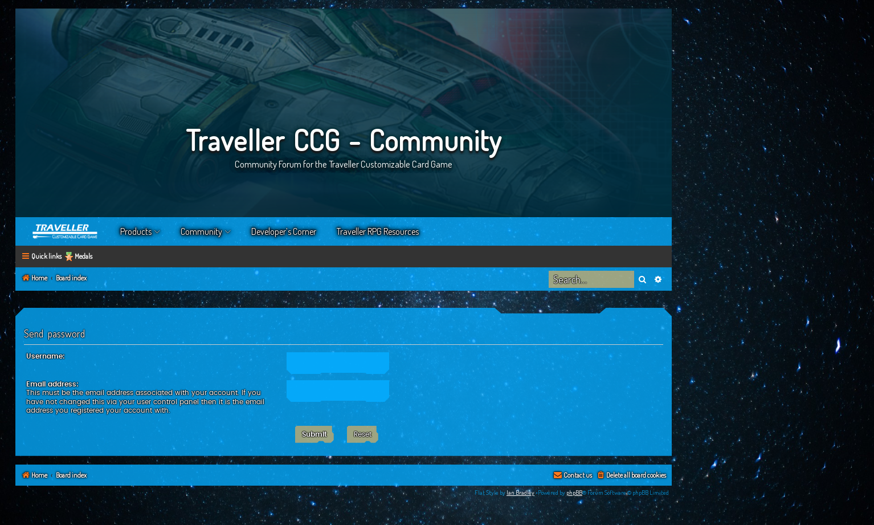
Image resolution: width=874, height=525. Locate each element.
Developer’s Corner (283, 231)
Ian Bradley (520, 492)
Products (136, 231)
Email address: (52, 384)
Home (65, 231)
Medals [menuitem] (83, 256)
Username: (45, 356)
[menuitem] (631, 475)
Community (201, 231)
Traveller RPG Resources (378, 231)
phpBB (574, 492)
